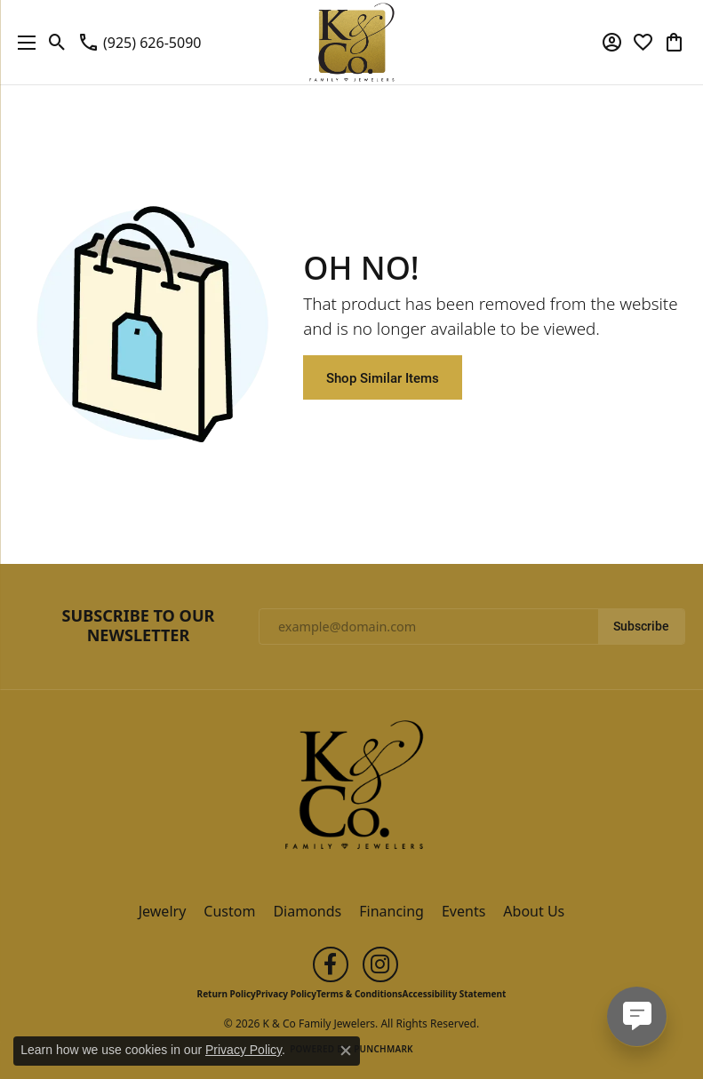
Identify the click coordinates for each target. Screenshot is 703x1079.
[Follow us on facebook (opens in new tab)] (330, 964)
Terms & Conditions (359, 993)
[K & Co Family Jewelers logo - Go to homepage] (351, 42)
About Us (533, 911)
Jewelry (163, 911)
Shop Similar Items (382, 377)
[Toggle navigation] (22, 42)
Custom (229, 911)
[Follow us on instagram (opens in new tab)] (380, 964)
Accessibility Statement (455, 993)
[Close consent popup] (345, 1050)
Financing (391, 911)
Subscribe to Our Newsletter (138, 626)
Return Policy (226, 993)
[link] (139, 42)
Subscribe (641, 626)
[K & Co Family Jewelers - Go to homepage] (352, 790)
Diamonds (307, 911)
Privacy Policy (286, 993)
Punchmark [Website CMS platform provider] (383, 1049)
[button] (57, 42)
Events (463, 911)
